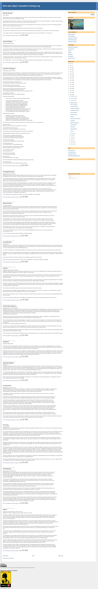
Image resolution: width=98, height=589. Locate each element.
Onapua (69, 50)
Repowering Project (72, 153)
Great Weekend (7, 468)
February (73, 144)
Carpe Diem (70, 56)
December (73, 96)
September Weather (8, 363)
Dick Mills (8, 35)
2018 (71, 67)
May (72, 139)
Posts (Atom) (11, 558)
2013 (71, 78)
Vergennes (6, 341)
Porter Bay (6, 425)
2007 (71, 90)
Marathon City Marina (72, 41)
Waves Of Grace (71, 58)
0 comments (16, 62)
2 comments (16, 503)
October (72, 100)
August (72, 133)
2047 (71, 63)
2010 (71, 84)
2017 (71, 69)
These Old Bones (7, 41)
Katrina (5, 509)
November (73, 98)
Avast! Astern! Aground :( (10, 306)
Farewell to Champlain (9, 68)
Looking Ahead (7, 385)
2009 (71, 86)
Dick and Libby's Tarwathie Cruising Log (21, 6)
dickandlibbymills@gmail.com (74, 155)
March (72, 141)
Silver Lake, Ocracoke (72, 37)
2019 (71, 65)
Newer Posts (5, 555)
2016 (71, 71)
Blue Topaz (70, 54)
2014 (71, 76)
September (73, 102)
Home (33, 555)
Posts (70, 176)
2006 (71, 92)
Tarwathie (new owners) (73, 47)
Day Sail (5, 268)
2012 (71, 80)
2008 (71, 88)
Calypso (69, 52)
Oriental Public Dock (72, 39)
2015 (71, 73)
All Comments (72, 178)
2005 (71, 94)
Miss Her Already (7, 13)
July (72, 135)
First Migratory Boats (8, 171)
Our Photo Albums (72, 152)
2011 (71, 82)
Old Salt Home (71, 48)
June (72, 137)
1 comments (16, 35)
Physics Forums (71, 34)
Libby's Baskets (71, 36)
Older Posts (60, 555)
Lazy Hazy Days (7, 242)
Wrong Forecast (7, 203)
